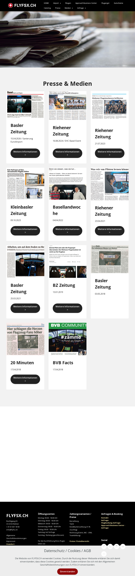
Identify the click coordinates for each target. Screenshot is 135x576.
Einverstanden (67, 571)
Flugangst (105, 3)
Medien (68, 8)
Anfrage (80, 8)
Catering (47, 8)
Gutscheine (118, 3)
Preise (57, 8)
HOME (46, 3)
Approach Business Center (86, 3)
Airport (56, 3)
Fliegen (68, 3)
